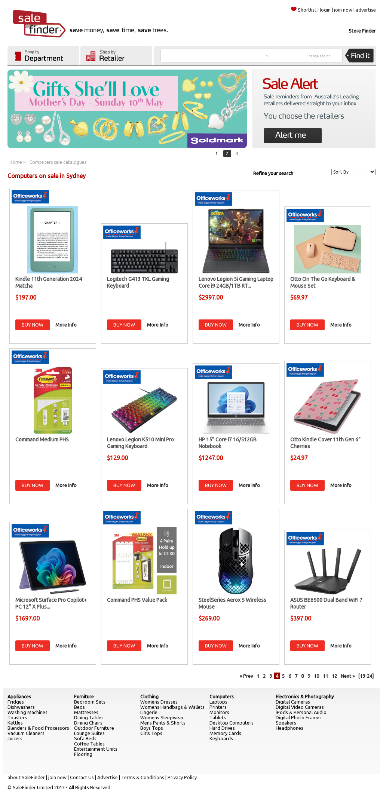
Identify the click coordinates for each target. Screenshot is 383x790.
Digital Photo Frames (299, 717)
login (325, 9)
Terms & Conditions (142, 777)
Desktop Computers (231, 722)
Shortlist (303, 9)
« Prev (246, 676)
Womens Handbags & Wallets (172, 707)
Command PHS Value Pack (137, 600)
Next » (348, 676)
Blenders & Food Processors (38, 728)
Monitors (219, 712)
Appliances (19, 696)
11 (325, 676)
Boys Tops (151, 728)
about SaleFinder (26, 777)
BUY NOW (32, 324)
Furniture (84, 696)
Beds (79, 707)
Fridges (15, 701)
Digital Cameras (293, 701)
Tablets (217, 717)
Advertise (107, 777)
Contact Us (82, 777)
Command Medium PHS (42, 440)
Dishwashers (21, 707)
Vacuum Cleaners (26, 733)
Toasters (17, 717)
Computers (221, 696)
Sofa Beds (85, 738)
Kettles (15, 722)
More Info (66, 324)
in (267, 56)
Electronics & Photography (305, 696)
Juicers (14, 738)
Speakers (286, 722)
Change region (319, 56)
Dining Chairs (88, 722)
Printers (218, 707)
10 (316, 676)
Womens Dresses (159, 701)
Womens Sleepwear (162, 717)
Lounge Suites (89, 733)
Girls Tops (151, 733)
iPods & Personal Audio (301, 712)
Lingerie (148, 712)
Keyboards (221, 738)
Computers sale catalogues (58, 162)
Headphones (289, 728)
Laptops (218, 701)
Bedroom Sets (89, 701)
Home (15, 162)
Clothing (149, 696)
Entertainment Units (95, 748)
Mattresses (86, 712)
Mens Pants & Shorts (163, 722)
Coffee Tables (89, 743)
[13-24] (366, 676)
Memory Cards (225, 733)
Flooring (83, 754)
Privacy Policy (182, 777)
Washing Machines (27, 712)
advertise (366, 9)
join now (343, 9)
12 (334, 676)
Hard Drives (222, 728)
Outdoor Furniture (94, 728)
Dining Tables (89, 717)
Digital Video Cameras (300, 707)
